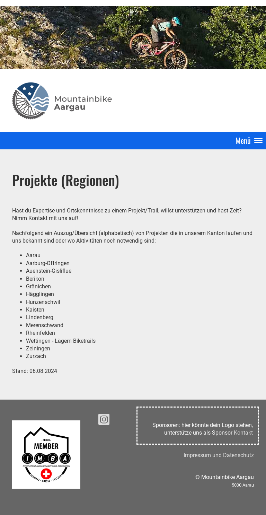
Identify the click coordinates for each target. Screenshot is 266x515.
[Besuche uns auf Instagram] (103, 421)
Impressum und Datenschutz (219, 455)
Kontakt (243, 432)
